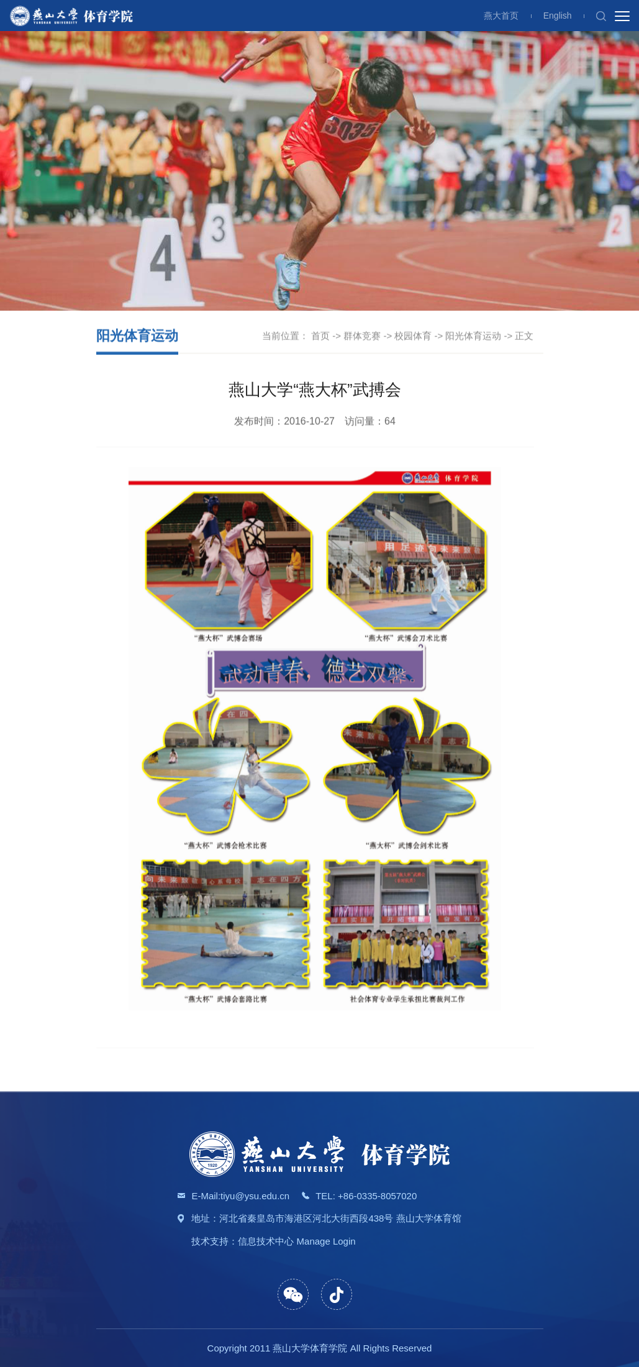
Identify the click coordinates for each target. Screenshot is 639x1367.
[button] (601, 16)
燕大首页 (501, 16)
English (557, 16)
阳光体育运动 (473, 336)
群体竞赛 (362, 336)
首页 (320, 336)
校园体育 (413, 336)
